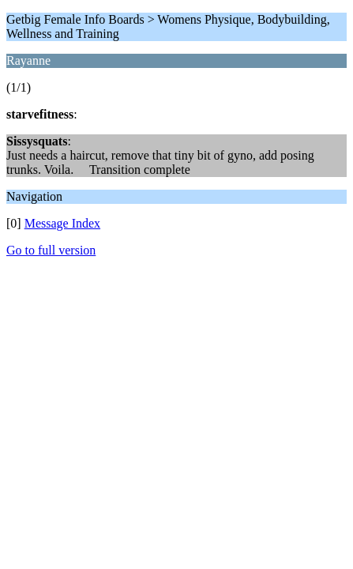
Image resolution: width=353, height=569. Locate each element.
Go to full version (51, 250)
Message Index (62, 223)
